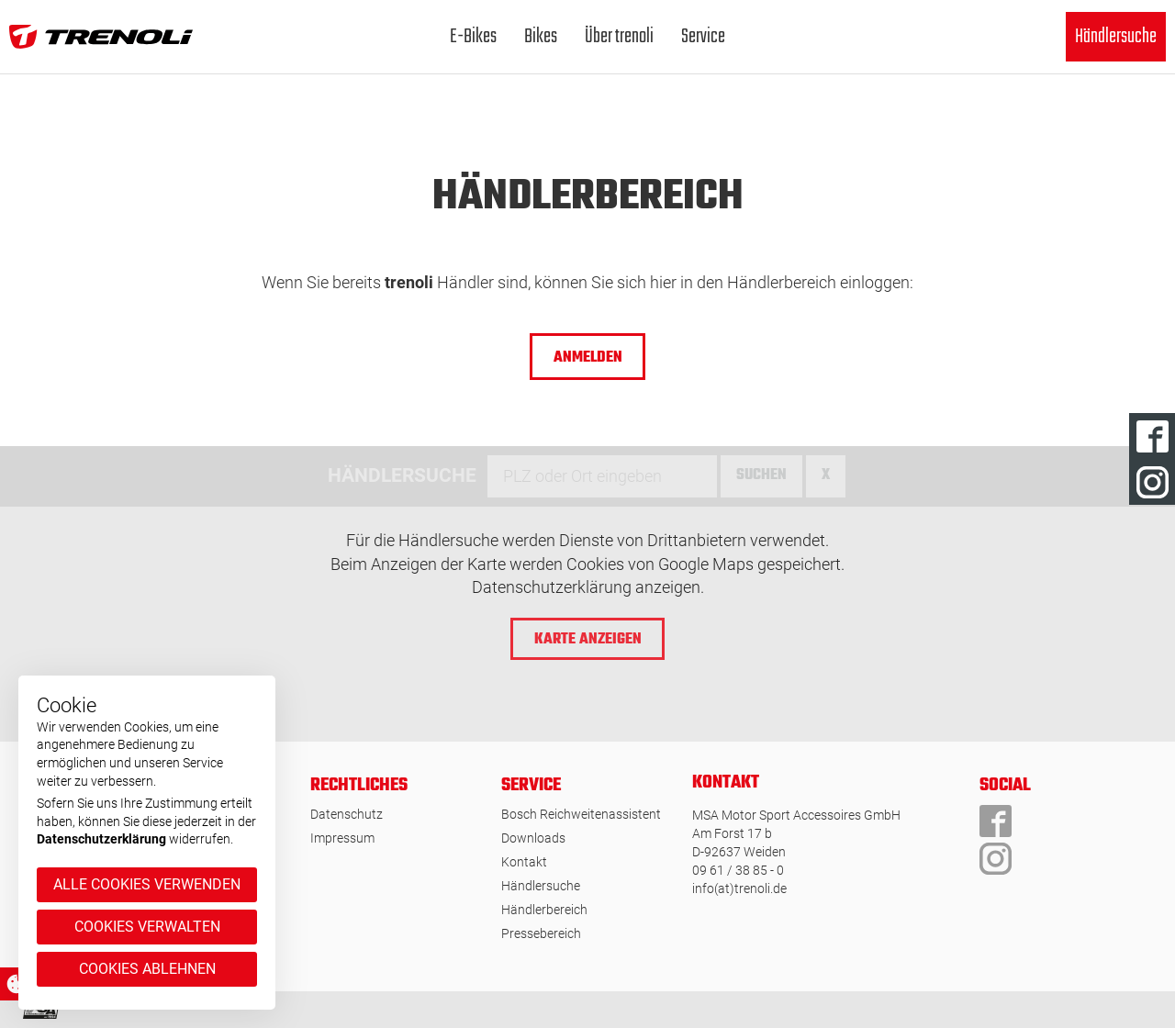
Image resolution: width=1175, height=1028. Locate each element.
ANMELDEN (588, 358)
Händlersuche (1116, 36)
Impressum (342, 838)
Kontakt (524, 862)
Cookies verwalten (147, 926)
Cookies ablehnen (147, 969)
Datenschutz (346, 814)
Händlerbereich (544, 909)
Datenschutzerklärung (101, 839)
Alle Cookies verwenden (147, 884)
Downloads (533, 838)
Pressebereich (541, 933)
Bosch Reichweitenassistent (581, 814)
